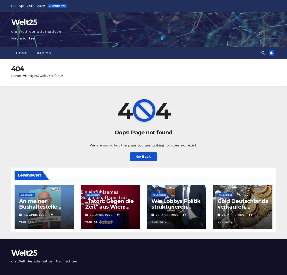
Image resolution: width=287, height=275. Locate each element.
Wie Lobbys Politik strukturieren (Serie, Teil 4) (175, 207)
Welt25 (24, 22)
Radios (44, 53)
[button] (263, 53)
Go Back (143, 156)
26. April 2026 (36, 214)
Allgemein (26, 195)
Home (21, 53)
